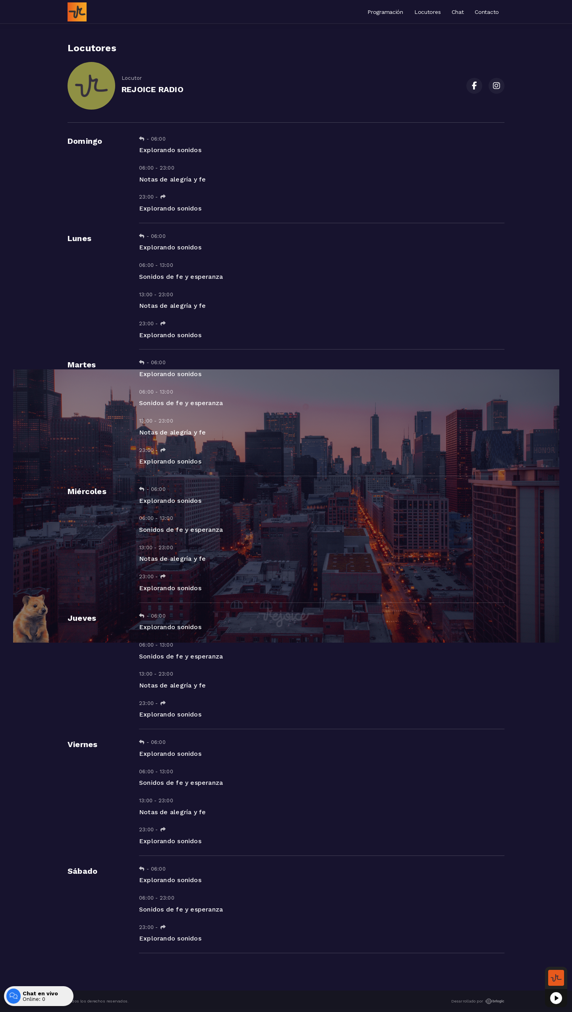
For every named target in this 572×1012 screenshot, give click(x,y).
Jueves (82, 618)
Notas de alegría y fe (172, 179)
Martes (82, 364)
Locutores (427, 12)
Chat (458, 12)
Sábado (82, 871)
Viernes (82, 744)
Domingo (85, 141)
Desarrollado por (477, 1001)
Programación (385, 12)
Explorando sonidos (170, 150)
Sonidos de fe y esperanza (181, 276)
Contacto (487, 12)
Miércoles (87, 491)
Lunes (79, 238)
